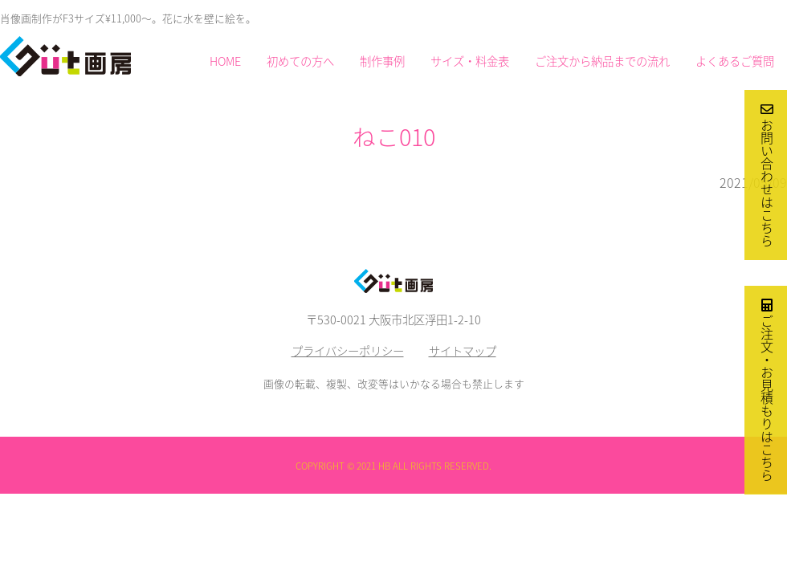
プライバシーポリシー (348, 351)
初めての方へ (300, 61)
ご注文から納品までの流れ (602, 61)
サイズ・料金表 (469, 61)
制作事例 (382, 61)
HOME (225, 61)
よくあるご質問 (734, 61)
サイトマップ (462, 351)
